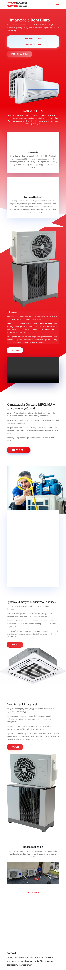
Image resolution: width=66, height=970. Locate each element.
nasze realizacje (19, 54)
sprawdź (14, 644)
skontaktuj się (33, 38)
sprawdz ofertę (33, 44)
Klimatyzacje (33, 152)
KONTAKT (14, 350)
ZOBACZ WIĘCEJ (33, 892)
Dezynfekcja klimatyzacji (33, 197)
